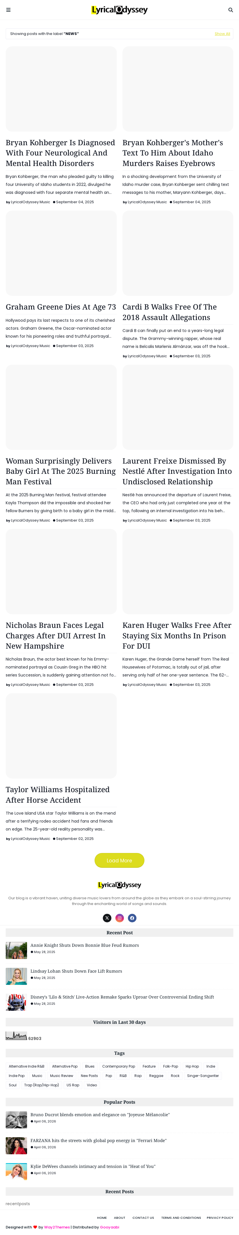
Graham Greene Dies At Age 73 (61, 307)
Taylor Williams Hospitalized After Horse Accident (58, 794)
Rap (138, 1075)
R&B (123, 1075)
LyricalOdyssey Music (30, 202)
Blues (90, 1066)
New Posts (89, 1075)
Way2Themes (57, 1227)
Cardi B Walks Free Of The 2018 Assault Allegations (169, 312)
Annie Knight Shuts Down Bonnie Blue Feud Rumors (84, 945)
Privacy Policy (220, 1217)
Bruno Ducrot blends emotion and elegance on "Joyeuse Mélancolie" (100, 1114)
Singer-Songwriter (203, 1075)
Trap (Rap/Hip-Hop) (41, 1085)
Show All (222, 33)
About (119, 1217)
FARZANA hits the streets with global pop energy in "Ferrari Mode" (98, 1140)
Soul (13, 1085)
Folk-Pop (170, 1066)
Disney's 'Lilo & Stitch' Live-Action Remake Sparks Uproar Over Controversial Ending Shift (122, 997)
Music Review (61, 1075)
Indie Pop (16, 1075)
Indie (211, 1066)
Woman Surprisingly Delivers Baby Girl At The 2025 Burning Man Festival (61, 471)
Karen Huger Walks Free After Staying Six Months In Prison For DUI (177, 635)
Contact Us (143, 1217)
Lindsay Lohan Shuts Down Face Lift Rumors (76, 971)
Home (102, 1217)
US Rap (73, 1085)
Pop (109, 1075)
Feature (149, 1066)
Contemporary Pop (118, 1066)
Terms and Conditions (181, 1217)
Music (37, 1075)
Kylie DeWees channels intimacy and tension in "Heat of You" (93, 1166)
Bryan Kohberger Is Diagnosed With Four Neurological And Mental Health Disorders (60, 152)
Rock (175, 1075)
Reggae (156, 1075)
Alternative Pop (64, 1066)
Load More (119, 860)
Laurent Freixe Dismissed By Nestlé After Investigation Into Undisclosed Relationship (177, 471)
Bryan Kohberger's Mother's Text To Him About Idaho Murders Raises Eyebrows (172, 152)
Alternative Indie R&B (26, 1066)
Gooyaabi (109, 1227)
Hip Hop (192, 1066)
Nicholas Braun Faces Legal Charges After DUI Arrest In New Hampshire (56, 635)
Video (92, 1085)
